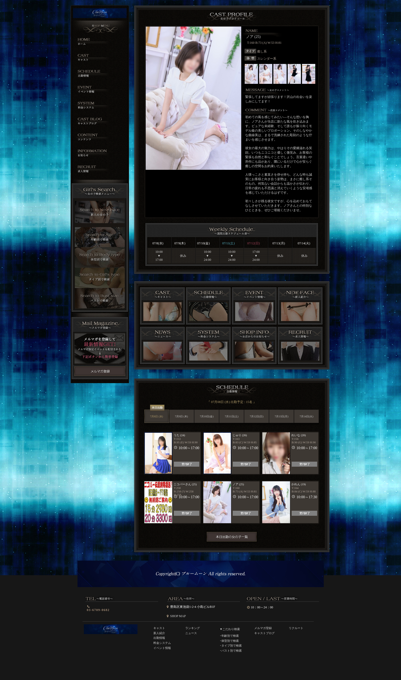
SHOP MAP (178, 616)
